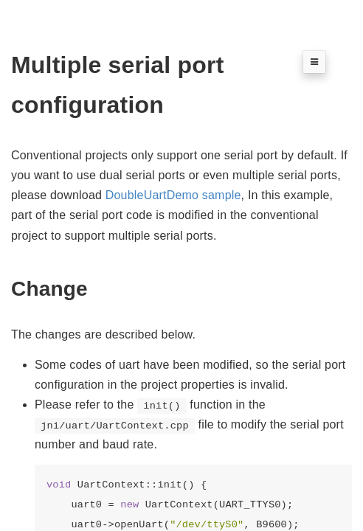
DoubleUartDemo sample (173, 195)
